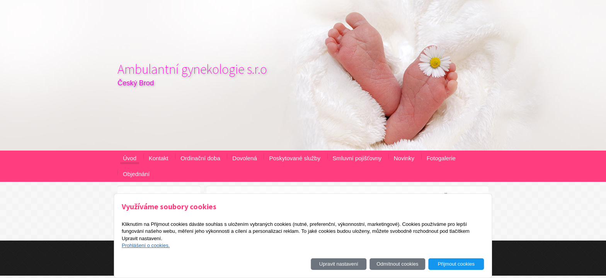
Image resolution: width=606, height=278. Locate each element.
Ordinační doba (200, 158)
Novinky (404, 158)
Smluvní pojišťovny (357, 158)
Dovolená (244, 158)
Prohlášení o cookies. (146, 245)
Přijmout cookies (456, 264)
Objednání (136, 174)
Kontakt (159, 158)
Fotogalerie (441, 158)
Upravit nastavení (338, 264)
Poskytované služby (294, 158)
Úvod (129, 158)
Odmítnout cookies (397, 264)
